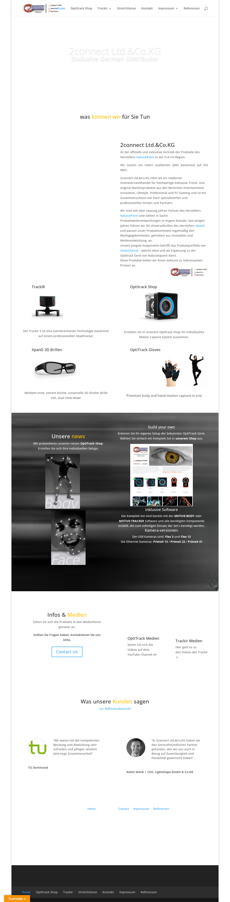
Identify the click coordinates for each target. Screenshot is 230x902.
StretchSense (126, 8)
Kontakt (147, 8)
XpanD (200, 226)
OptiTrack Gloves (145, 349)
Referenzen (192, 8)
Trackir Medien (189, 640)
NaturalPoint (145, 157)
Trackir (102, 8)
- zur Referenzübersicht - (115, 709)
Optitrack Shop (81, 8)
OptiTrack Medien (143, 638)
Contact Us (67, 652)
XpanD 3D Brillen (47, 349)
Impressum (166, 8)
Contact (123, 809)
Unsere (68, 436)
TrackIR (38, 286)
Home (61, 8)
